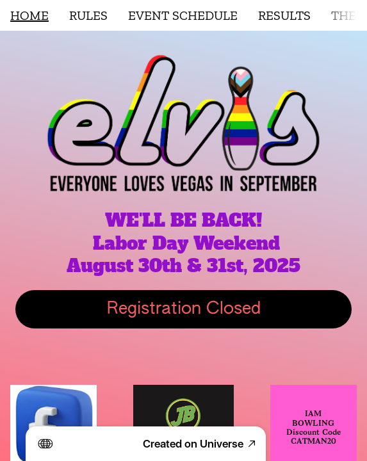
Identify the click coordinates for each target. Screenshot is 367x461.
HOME (29, 15)
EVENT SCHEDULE (183, 15)
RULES (88, 15)
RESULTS (284, 15)
